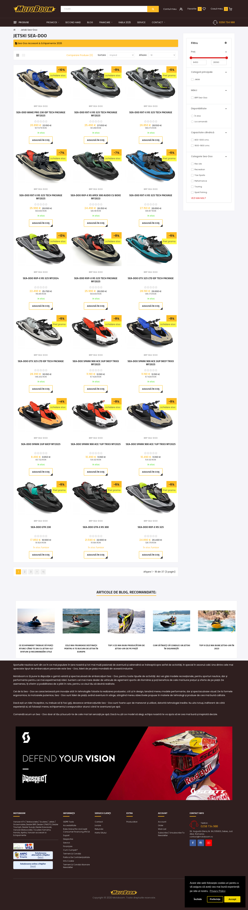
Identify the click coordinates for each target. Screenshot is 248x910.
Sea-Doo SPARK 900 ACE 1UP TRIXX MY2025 (96, 444)
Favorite (192, 8)
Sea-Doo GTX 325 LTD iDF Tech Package (151, 278)
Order (160, 825)
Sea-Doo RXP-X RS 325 (151, 527)
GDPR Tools (68, 821)
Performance (199, 181)
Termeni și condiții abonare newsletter (76, 866)
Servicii (66, 842)
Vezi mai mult (198, 198)
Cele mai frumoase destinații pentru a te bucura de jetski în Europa (81, 648)
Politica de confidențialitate (76, 857)
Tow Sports (198, 175)
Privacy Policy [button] (218, 891)
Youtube (208, 843)
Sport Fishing (199, 192)
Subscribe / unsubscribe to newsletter (171, 834)
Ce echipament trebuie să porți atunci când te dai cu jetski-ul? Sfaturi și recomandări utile (36, 648)
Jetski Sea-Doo (29, 29)
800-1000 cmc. (200, 139)
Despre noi (68, 839)
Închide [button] (198, 899)
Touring (196, 186)
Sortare (102, 55)
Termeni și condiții (72, 853)
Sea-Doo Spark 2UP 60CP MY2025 (40, 444)
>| (43, 571)
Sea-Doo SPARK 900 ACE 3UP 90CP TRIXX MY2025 (96, 363)
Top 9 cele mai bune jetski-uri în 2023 (216, 647)
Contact (99, 821)
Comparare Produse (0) (79, 55)
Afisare (143, 55)
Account (162, 821)
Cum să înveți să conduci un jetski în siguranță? (171, 647)
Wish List (162, 829)
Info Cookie (68, 861)
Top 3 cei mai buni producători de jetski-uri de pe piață (126, 647)
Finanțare (67, 846)
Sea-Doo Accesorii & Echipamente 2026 (38, 43)
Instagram (201, 843)
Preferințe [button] (215, 899)
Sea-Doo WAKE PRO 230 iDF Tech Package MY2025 (40, 114)
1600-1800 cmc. (200, 145)
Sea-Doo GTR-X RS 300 (96, 527)
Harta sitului (100, 832)
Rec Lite (196, 163)
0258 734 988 (227, 22)
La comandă (199, 121)
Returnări (99, 829)
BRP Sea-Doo (199, 97)
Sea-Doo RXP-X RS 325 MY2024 (41, 278)
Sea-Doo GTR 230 (41, 527)
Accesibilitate (69, 825)
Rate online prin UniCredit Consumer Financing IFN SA (76, 830)
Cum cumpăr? (70, 850)
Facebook (193, 843)
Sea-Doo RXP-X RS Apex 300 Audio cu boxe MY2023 (96, 197)
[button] (233, 629)
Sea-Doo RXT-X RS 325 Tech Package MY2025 (95, 114)
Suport (66, 835)
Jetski (195, 79)
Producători (131, 821)
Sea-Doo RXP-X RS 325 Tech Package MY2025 (95, 280)
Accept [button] (232, 899)
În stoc (196, 116)
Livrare (98, 825)
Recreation (198, 169)
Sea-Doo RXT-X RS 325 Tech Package (150, 112)
